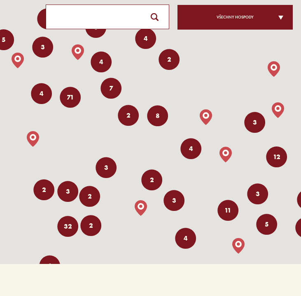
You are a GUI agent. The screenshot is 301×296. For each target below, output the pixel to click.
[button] (225, 154)
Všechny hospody (235, 17)
